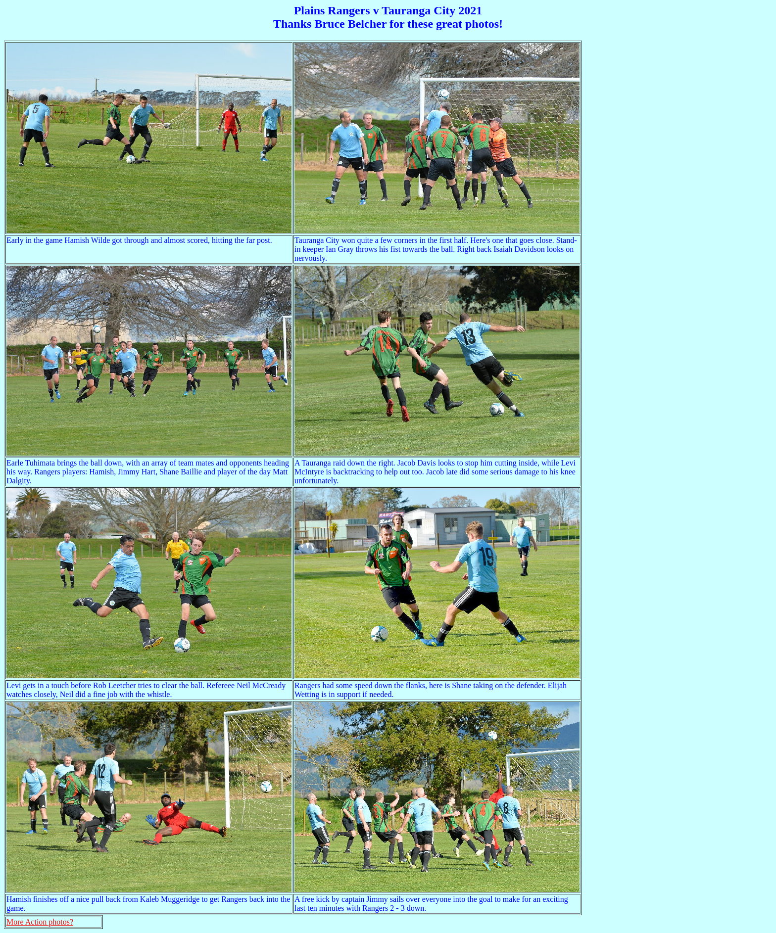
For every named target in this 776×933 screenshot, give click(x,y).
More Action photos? (39, 922)
